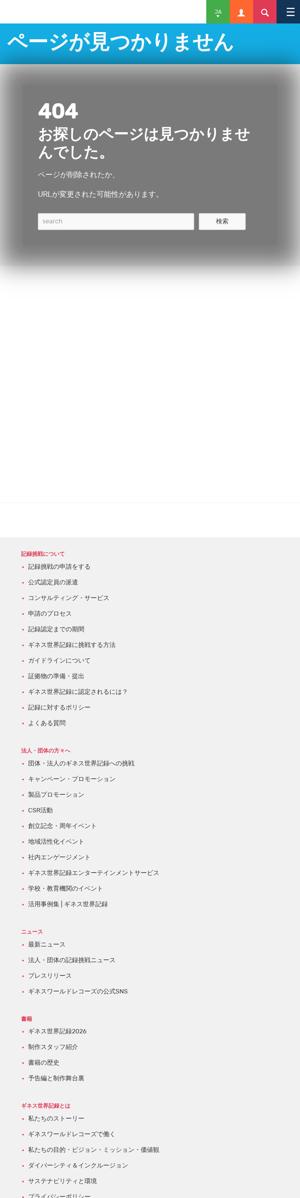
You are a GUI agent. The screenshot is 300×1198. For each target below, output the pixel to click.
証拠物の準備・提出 (56, 676)
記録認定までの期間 (56, 629)
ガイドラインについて (59, 660)
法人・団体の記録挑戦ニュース (72, 960)
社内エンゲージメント (59, 857)
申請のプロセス (50, 614)
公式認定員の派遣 (53, 582)
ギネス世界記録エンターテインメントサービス (93, 873)
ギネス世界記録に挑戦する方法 (72, 645)
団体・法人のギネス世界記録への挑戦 (81, 763)
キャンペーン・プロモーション (72, 779)
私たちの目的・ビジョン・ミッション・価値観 (93, 1150)
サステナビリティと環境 (62, 1181)
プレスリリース (50, 976)
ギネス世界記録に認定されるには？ (78, 692)
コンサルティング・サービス (68, 598)
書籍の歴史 (43, 1063)
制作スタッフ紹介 (53, 1047)
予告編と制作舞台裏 (56, 1078)
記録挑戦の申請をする (59, 567)
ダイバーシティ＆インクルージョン (78, 1165)
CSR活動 (40, 810)
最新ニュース (47, 944)
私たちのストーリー (56, 1118)
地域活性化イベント (56, 842)
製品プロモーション (56, 795)
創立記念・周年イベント (62, 826)
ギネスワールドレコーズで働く (72, 1134)
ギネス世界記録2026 (57, 1031)
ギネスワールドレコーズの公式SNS (78, 991)
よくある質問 (47, 723)
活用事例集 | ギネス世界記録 (68, 904)
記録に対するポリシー (59, 707)
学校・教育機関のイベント (65, 888)
